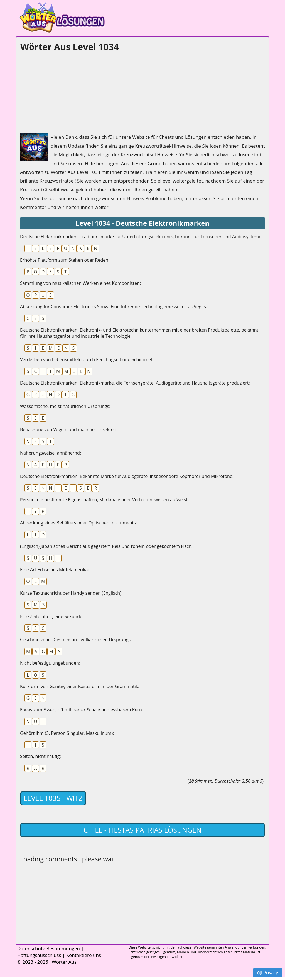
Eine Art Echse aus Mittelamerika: (54, 570)
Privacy (267, 972)
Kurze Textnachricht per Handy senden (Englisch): (71, 593)
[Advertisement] (62, 91)
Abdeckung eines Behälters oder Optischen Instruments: (78, 523)
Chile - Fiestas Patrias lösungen (142, 830)
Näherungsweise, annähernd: (50, 453)
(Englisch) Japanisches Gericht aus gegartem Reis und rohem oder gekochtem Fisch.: (107, 546)
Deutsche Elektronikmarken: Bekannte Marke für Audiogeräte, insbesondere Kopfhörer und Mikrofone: (127, 476)
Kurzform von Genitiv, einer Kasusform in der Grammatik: (79, 686)
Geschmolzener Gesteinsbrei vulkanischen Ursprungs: (76, 639)
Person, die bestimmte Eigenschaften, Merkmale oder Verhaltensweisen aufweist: (104, 500)
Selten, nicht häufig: (40, 756)
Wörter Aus (64, 962)
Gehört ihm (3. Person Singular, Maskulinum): (67, 733)
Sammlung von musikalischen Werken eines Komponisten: (80, 283)
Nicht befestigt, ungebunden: (50, 663)
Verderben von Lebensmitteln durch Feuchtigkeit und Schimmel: (86, 359)
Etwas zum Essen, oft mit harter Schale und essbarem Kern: (81, 710)
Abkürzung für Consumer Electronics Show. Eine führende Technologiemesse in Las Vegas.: (114, 306)
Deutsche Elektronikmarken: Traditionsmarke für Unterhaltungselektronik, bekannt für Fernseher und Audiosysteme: (141, 237)
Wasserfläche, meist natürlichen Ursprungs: (65, 406)
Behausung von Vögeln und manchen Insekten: (68, 429)
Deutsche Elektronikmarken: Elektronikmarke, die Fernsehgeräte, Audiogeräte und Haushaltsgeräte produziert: (135, 383)
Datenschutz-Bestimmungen (48, 948)
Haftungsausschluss (39, 955)
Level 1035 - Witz (53, 798)
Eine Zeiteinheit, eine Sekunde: (51, 616)
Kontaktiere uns (83, 955)
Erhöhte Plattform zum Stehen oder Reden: (64, 260)
